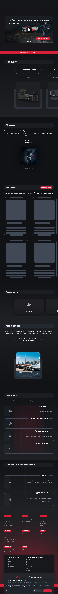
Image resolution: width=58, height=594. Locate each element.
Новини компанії (44, 536)
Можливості (26, 530)
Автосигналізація (26, 521)
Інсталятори (43, 523)
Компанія (7, 516)
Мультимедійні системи (10, 539)
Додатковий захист (9, 541)
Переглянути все (46, 187)
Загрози (42, 530)
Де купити (24, 549)
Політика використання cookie (18, 587)
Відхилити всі (37, 590)
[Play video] (29, 29)
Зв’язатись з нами (8, 525)
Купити (25, 546)
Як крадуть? (43, 533)
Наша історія (7, 521)
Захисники (43, 516)
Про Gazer (6, 519)
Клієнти (41, 519)
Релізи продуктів (44, 538)
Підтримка (8, 546)
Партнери (42, 521)
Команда (42, 525)
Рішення (25, 516)
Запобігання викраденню (28, 519)
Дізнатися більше (43, 38)
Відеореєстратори (8, 533)
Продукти (7, 530)
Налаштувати (10, 590)
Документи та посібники (10, 549)
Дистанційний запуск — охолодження (27, 534)
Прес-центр (7, 523)
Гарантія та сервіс (8, 551)
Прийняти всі (48, 590)
